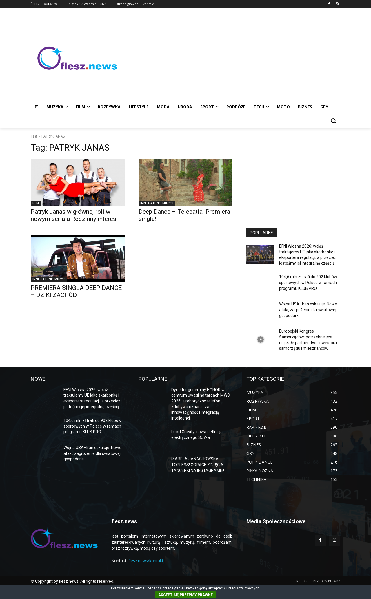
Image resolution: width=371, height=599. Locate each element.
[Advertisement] (231, 56)
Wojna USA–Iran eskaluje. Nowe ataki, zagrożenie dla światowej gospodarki (308, 310)
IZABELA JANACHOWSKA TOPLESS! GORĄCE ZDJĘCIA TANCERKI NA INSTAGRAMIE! (197, 464)
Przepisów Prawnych (242, 588)
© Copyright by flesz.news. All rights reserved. (72, 581)
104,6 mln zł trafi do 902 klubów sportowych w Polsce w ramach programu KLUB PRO (308, 282)
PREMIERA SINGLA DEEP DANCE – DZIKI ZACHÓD (76, 291)
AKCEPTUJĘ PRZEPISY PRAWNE (185, 595)
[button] (333, 121)
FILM (35, 203)
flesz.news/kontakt (145, 560)
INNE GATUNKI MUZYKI (156, 203)
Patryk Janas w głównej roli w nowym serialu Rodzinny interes (73, 215)
